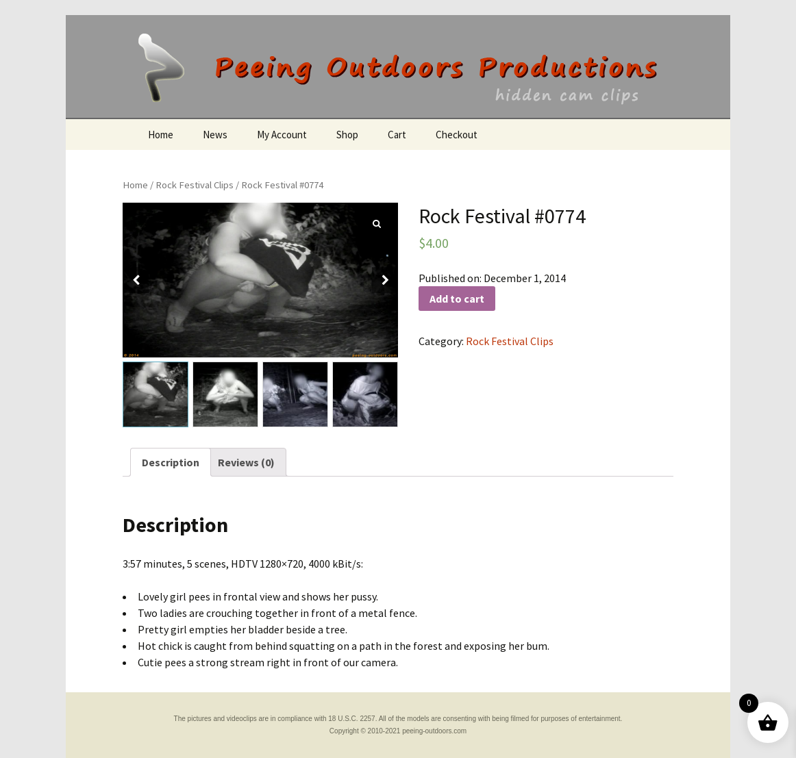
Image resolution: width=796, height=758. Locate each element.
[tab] (170, 462)
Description (170, 462)
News (215, 134)
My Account (282, 134)
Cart (397, 134)
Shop (347, 134)
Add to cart (457, 298)
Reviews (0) (246, 462)
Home (160, 134)
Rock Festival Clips (195, 185)
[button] (385, 280)
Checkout (456, 134)
